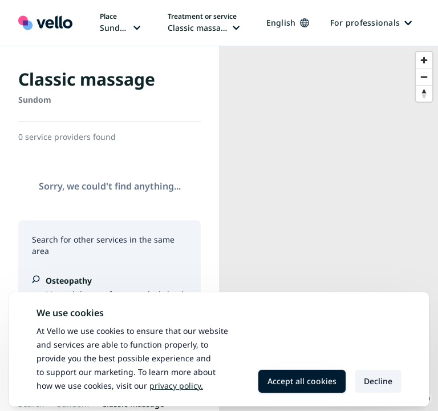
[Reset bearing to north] (424, 93)
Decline (378, 381)
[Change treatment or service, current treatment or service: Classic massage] (204, 22)
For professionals (371, 22)
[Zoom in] (424, 60)
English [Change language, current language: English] (288, 22)
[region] (328, 228)
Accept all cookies (301, 381)
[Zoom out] (424, 76)
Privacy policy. (176, 385)
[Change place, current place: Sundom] (120, 22)
